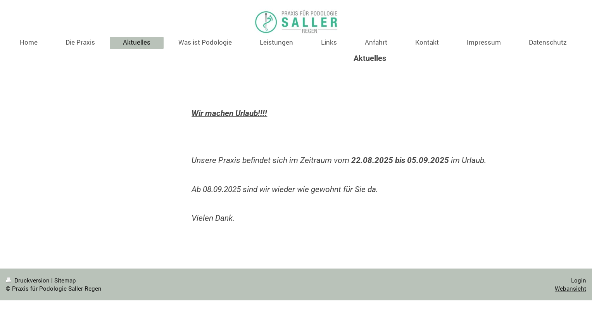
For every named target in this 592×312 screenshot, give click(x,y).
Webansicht (570, 288)
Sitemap (65, 280)
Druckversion (28, 280)
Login (578, 280)
